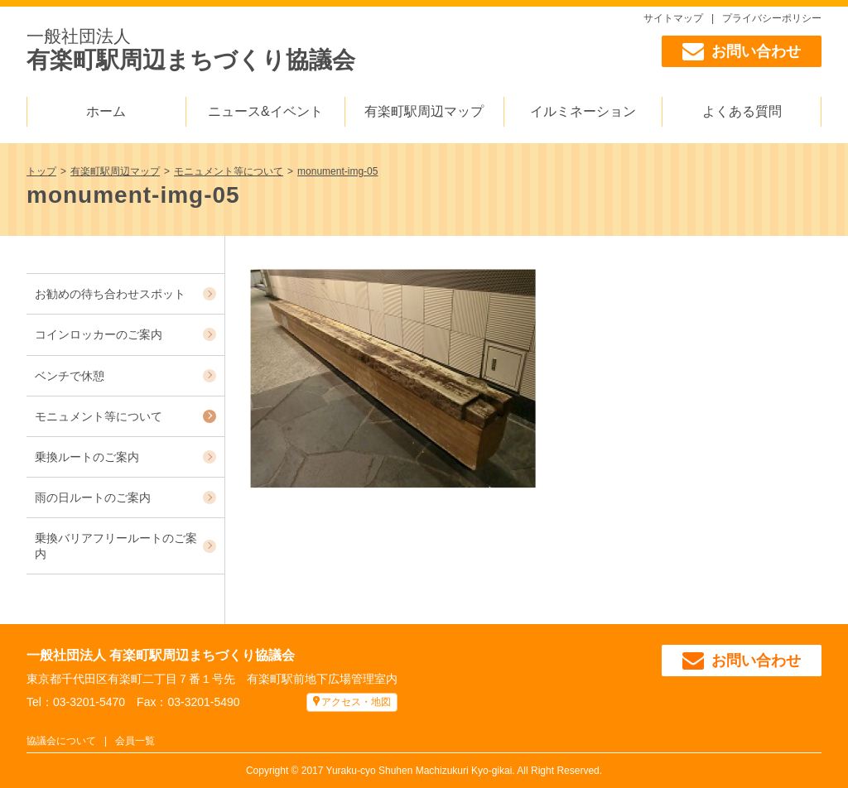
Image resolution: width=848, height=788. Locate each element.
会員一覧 (135, 741)
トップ (41, 171)
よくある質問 (742, 111)
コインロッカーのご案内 (98, 334)
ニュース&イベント (265, 111)
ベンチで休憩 (69, 375)
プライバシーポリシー (772, 18)
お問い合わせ (741, 51)
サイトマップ (673, 18)
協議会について (61, 741)
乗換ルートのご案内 (87, 457)
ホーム (106, 111)
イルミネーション (583, 111)
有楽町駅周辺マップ (424, 111)
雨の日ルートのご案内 (93, 497)
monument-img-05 (337, 171)
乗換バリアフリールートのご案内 (116, 545)
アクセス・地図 (356, 702)
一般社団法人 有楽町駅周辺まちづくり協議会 (160, 655)
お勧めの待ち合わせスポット (110, 293)
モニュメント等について (228, 171)
